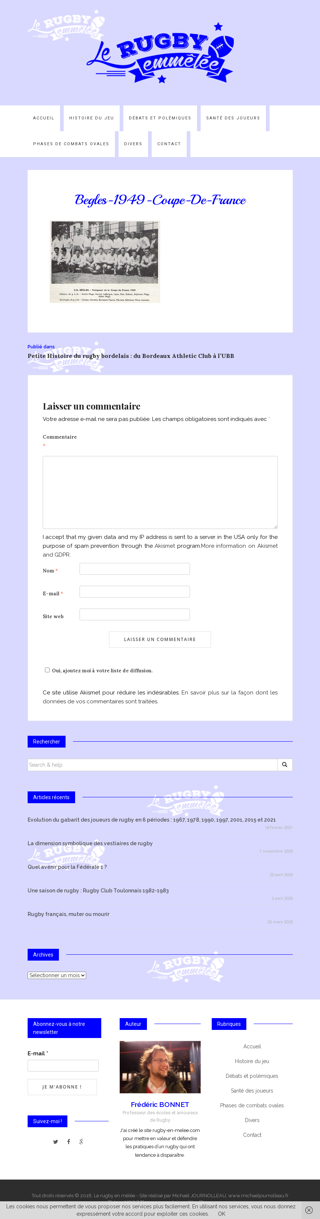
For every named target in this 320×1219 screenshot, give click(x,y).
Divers (133, 144)
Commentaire (60, 441)
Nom (50, 571)
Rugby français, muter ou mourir (68, 914)
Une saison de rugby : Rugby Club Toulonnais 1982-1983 (98, 891)
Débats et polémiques (160, 118)
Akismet (165, 546)
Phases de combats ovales (71, 144)
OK (221, 1214)
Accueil (43, 118)
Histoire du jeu (91, 118)
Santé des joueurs (233, 118)
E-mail (53, 594)
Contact (169, 144)
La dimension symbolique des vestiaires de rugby (90, 843)
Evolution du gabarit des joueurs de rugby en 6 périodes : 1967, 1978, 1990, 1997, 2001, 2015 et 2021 (152, 820)
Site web (53, 616)
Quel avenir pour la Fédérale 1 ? (67, 867)
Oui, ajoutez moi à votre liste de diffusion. (97, 671)
